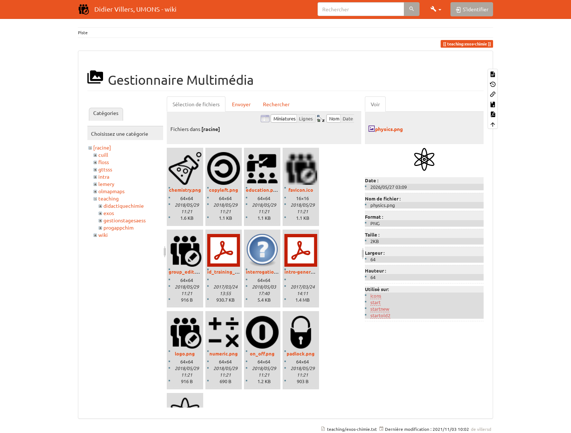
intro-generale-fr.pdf (307, 272)
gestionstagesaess (124, 220)
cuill (103, 154)
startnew (379, 309)
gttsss (105, 169)
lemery (106, 183)
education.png (262, 190)
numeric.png (223, 353)
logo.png (185, 353)
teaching (108, 198)
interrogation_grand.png (274, 272)
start (375, 302)
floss (103, 162)
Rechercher (276, 104)
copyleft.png (223, 190)
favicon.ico (300, 190)
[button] (436, 9)
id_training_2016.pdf (230, 272)
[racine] (102, 147)
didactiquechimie (123, 205)
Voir (375, 104)
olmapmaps (111, 191)
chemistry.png (185, 190)
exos (108, 213)
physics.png (389, 129)
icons (375, 296)
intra (103, 176)
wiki (103, 234)
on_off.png (262, 353)
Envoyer (241, 104)
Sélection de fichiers (196, 104)
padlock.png (301, 353)
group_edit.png (186, 272)
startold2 (380, 315)
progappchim (118, 227)
